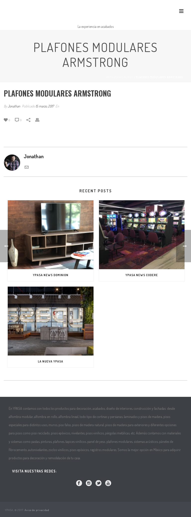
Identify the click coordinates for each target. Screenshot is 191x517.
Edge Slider (125, 77)
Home (110, 77)
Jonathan (14, 106)
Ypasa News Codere (141, 275)
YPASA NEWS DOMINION (50, 275)
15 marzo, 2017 (45, 106)
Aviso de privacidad (37, 510)
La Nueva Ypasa (50, 361)
